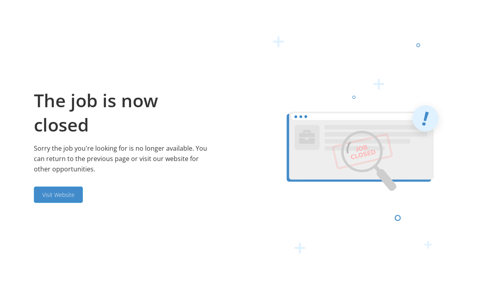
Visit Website (58, 195)
